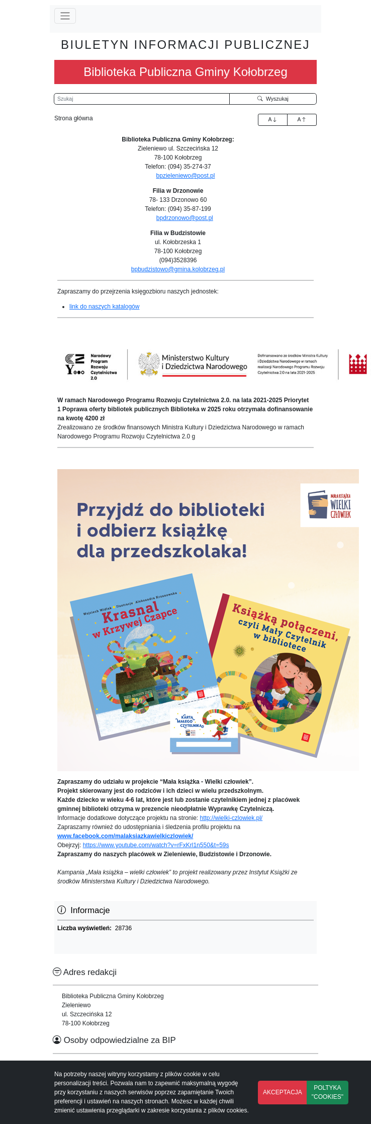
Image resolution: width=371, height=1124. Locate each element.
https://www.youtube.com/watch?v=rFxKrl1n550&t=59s (156, 845)
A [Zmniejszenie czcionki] (301, 119)
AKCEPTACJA (282, 1092)
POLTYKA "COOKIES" (327, 1092)
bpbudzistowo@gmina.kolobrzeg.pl (178, 269)
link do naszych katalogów (104, 306)
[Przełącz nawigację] (65, 16)
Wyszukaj (273, 99)
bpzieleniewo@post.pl (185, 175)
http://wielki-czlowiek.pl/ (231, 817)
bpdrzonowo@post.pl (184, 217)
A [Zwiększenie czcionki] (272, 119)
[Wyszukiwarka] (142, 99)
